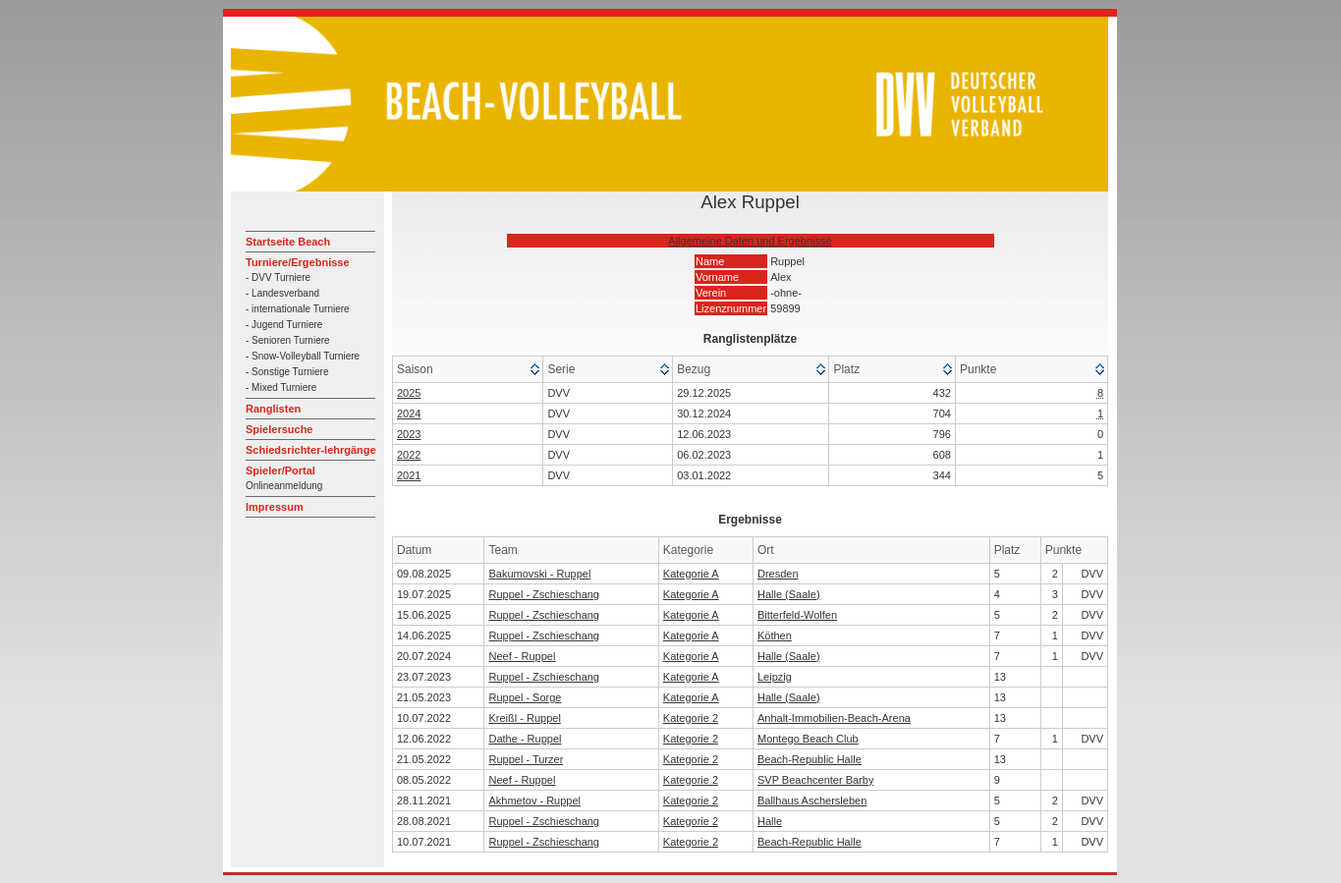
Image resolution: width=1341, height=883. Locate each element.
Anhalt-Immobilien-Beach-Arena (834, 718)
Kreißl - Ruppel (524, 718)
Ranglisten (273, 408)
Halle (769, 821)
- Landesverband (282, 293)
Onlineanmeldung (284, 485)
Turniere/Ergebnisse (298, 262)
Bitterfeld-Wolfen (797, 615)
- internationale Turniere (298, 309)
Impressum (275, 507)
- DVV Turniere (278, 277)
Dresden (778, 573)
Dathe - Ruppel (524, 739)
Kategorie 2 (690, 718)
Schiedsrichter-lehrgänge (311, 450)
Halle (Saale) (788, 594)
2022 (408, 455)
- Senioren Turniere (288, 340)
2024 (408, 413)
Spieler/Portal (280, 470)
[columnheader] (468, 370)
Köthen (774, 635)
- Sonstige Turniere (287, 371)
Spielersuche (279, 429)
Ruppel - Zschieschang (543, 594)
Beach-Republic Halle (809, 759)
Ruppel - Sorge (524, 697)
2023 (408, 434)
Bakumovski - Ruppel (539, 573)
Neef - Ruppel (521, 656)
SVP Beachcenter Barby (815, 780)
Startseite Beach (288, 242)
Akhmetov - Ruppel (534, 800)
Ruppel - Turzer (525, 759)
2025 (408, 393)
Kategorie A (691, 573)
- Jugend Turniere (284, 324)
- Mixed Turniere (281, 387)
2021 (408, 475)
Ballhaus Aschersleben (811, 800)
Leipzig (774, 677)
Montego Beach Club (808, 739)
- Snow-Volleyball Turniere (303, 356)
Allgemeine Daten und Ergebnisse (749, 241)
